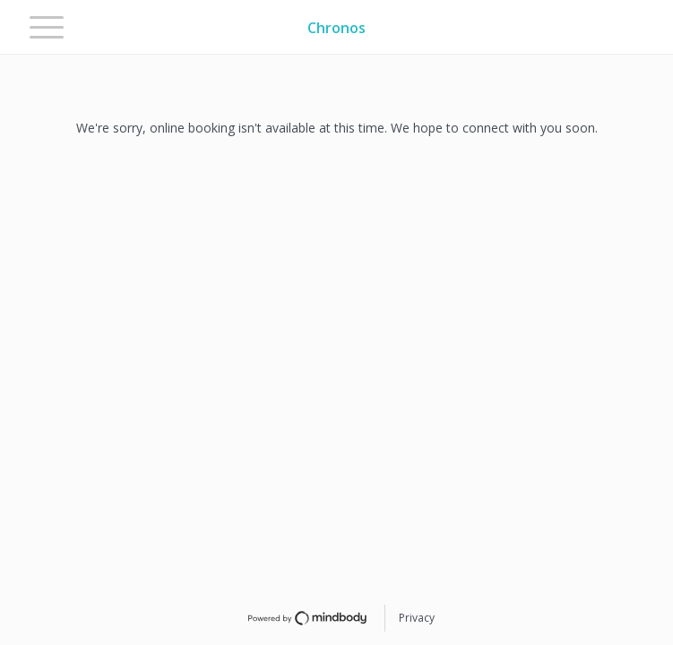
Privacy (417, 617)
